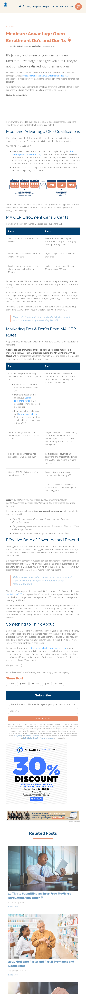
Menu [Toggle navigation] (78, 6)
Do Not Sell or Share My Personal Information (38, 738)
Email (58, 684)
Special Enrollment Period (22, 399)
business (11, 26)
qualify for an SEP (14, 594)
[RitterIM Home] (20, 6)
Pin (47, 684)
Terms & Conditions (32, 736)
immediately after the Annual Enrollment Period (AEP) (46, 75)
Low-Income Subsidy (27, 414)
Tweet (35, 684)
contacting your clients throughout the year (47, 648)
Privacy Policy (17, 736)
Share (23, 684)
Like (11, 684)
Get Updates (43, 718)
